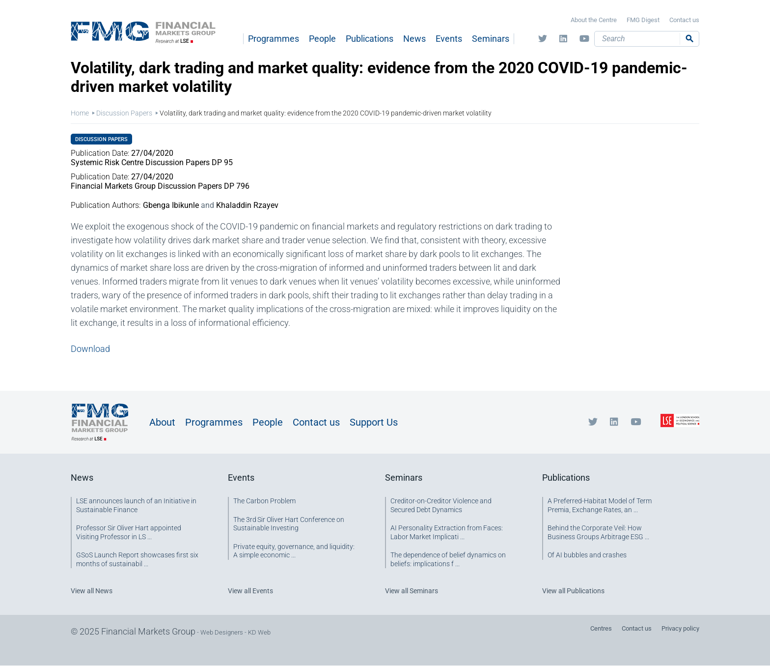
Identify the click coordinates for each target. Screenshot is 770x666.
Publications (369, 38)
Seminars (490, 38)
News (414, 38)
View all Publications (573, 591)
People (322, 38)
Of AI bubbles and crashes (587, 555)
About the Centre (594, 20)
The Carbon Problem (264, 501)
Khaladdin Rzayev (247, 205)
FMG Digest (643, 20)
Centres (601, 628)
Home (80, 113)
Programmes (273, 38)
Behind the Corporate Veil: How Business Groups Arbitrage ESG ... (598, 532)
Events (449, 38)
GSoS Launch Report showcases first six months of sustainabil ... (137, 559)
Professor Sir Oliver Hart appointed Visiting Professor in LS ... (128, 532)
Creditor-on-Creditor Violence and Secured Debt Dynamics (441, 505)
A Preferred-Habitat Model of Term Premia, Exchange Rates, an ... (600, 505)
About (162, 422)
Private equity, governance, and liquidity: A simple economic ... (294, 551)
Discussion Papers (124, 113)
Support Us (374, 422)
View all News (91, 591)
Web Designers (221, 632)
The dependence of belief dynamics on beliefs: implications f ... (448, 559)
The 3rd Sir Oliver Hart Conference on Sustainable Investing (288, 524)
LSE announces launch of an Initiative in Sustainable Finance (136, 505)
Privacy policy (680, 628)
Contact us (684, 20)
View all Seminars (411, 591)
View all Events (250, 591)
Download (90, 349)
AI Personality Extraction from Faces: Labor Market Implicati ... (446, 532)
